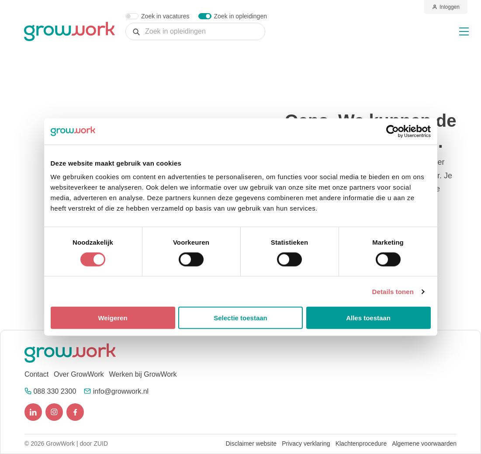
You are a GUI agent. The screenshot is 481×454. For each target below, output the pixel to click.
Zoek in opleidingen (240, 16)
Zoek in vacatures (165, 16)
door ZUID (94, 443)
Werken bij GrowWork (142, 374)
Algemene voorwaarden (424, 443)
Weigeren (112, 318)
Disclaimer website (251, 443)
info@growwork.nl (121, 391)
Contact (36, 374)
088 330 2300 (54, 391)
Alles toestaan (368, 318)
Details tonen (393, 291)
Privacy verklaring (306, 443)
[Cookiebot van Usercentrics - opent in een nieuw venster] (392, 131)
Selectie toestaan (240, 318)
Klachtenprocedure (361, 443)
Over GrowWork (79, 374)
